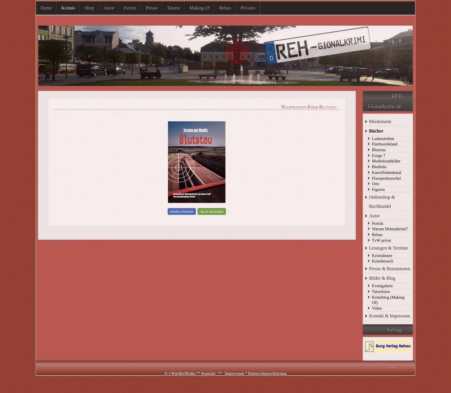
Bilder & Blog (382, 278)
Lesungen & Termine (388, 248)
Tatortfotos (381, 291)
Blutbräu (379, 166)
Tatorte (173, 7)
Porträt (377, 223)
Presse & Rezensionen (389, 268)
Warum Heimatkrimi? (390, 229)
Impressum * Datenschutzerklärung (255, 373)
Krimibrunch (382, 261)
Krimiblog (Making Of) (388, 300)
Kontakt (208, 373)
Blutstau (379, 149)
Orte (375, 183)
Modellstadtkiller (386, 161)
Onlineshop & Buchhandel (382, 202)
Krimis (68, 7)
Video (377, 308)
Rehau (225, 7)
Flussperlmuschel (386, 178)
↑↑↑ (392, 368)
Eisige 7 (378, 155)
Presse (152, 7)
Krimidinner (382, 255)
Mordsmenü (380, 121)
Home (46, 7)
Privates (247, 7)
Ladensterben (383, 138)
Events (130, 7)
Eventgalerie (382, 285)
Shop (89, 7)
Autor (109, 7)
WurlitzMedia (183, 373)
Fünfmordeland (385, 144)
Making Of (200, 7)
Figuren (378, 189)
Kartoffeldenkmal (386, 172)
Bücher (376, 131)
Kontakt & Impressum (389, 315)
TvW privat (381, 240)
